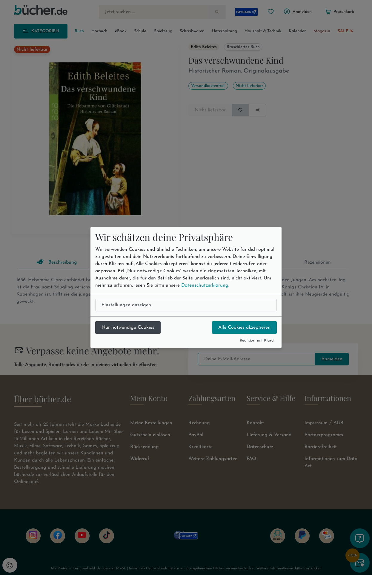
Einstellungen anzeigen (126, 305)
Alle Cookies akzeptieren (244, 327)
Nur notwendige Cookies (128, 327)
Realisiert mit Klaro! (257, 340)
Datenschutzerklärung (204, 285)
